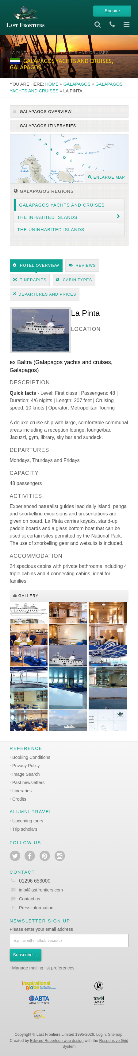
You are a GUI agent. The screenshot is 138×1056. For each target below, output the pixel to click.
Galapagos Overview (42, 111)
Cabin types (74, 280)
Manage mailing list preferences (43, 967)
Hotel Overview (36, 265)
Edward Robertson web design (56, 1040)
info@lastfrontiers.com (36, 889)
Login (101, 1034)
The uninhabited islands (50, 229)
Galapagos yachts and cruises (62, 205)
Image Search (26, 774)
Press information (36, 907)
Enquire (112, 10)
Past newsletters (28, 782)
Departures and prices (44, 294)
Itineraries (29, 280)
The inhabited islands (47, 217)
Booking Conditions (31, 757)
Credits (19, 799)
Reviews (82, 265)
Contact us (29, 898)
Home (51, 84)
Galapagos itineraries (47, 125)
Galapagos (77, 84)
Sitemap (115, 1034)
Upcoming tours (27, 820)
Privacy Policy (26, 765)
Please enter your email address (41, 929)
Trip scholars (24, 829)
